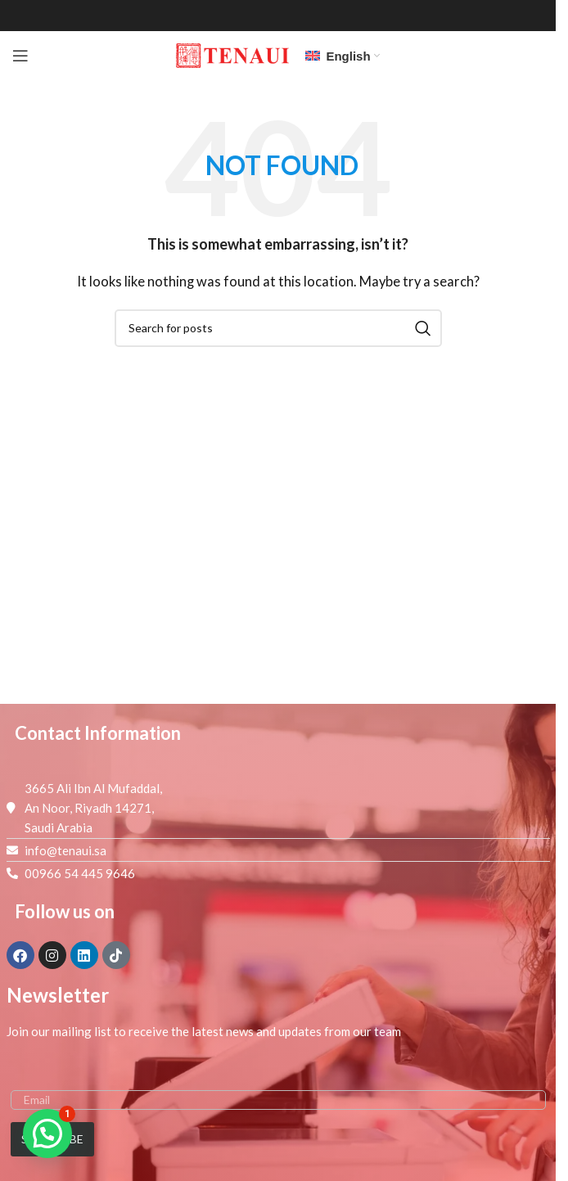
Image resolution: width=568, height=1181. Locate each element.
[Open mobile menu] (20, 55)
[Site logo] (232, 54)
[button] (47, 1133)
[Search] (278, 328)
